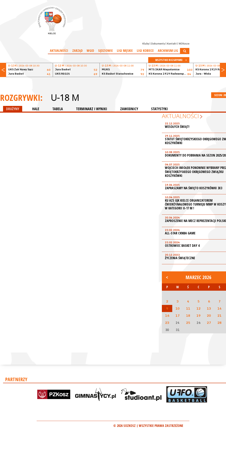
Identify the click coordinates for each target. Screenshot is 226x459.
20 (209, 315)
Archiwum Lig (168, 50)
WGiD (90, 50)
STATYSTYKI (159, 108)
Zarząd (77, 50)
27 (209, 322)
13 (209, 308)
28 (219, 322)
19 (198, 315)
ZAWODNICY (129, 108)
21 (219, 315)
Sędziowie (105, 50)
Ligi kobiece (145, 50)
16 (167, 315)
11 (188, 308)
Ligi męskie (125, 50)
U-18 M (65, 97)
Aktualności (59, 50)
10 (178, 308)
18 (188, 315)
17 (178, 315)
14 (219, 308)
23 (167, 322)
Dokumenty (158, 44)
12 (198, 308)
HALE (35, 108)
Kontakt (172, 44)
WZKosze (184, 44)
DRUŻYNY (12, 108)
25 (188, 322)
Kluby (145, 44)
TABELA (57, 108)
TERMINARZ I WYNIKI (91, 108)
